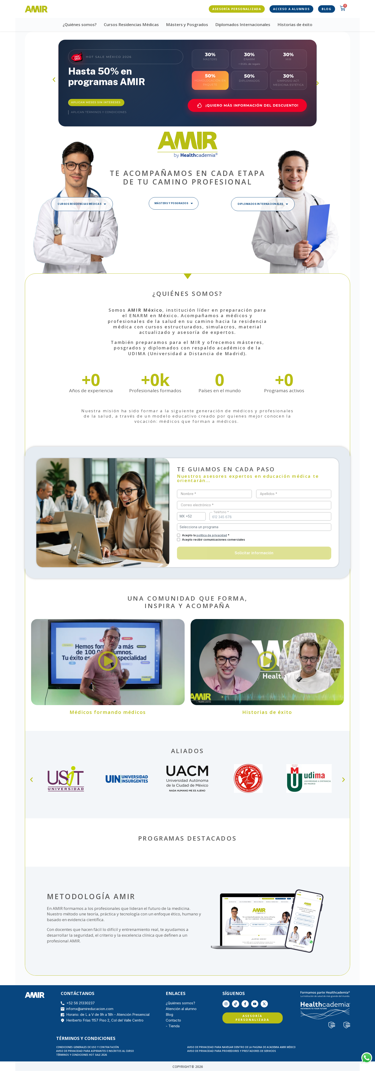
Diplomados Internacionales (242, 24)
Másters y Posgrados (187, 24)
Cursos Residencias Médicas (131, 24)
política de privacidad (211, 534)
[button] (54, 79)
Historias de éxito (294, 24)
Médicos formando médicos (108, 711)
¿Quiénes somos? (80, 24)
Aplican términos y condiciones (99, 111)
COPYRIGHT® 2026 (187, 1065)
